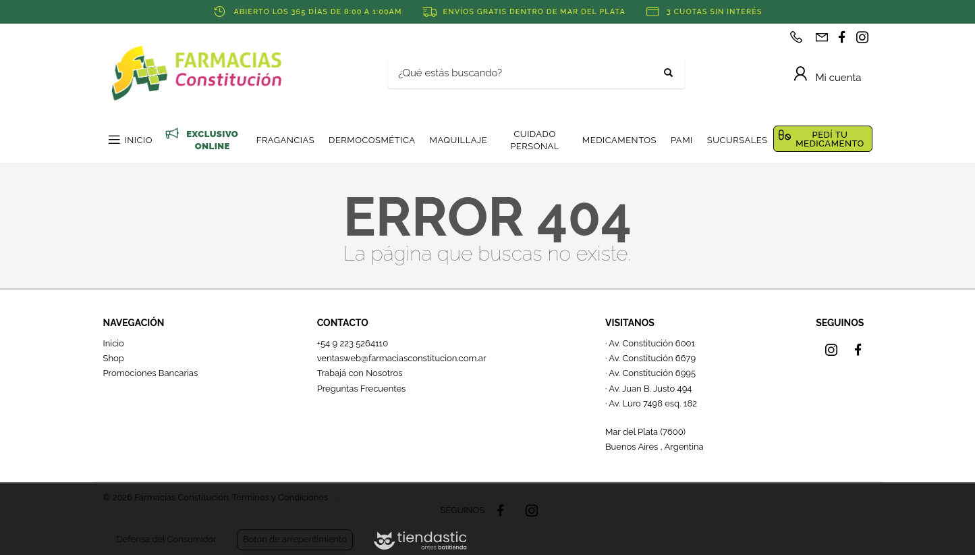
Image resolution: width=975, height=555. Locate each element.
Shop (113, 358)
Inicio (113, 343)
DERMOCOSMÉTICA (372, 140)
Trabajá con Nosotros (360, 373)
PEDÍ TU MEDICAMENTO (830, 139)
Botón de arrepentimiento (295, 539)
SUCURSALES (737, 140)
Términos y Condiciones (280, 497)
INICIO (138, 140)
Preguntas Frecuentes (361, 389)
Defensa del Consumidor (167, 539)
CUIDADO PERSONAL (534, 140)
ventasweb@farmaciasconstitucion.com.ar (401, 358)
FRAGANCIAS (285, 140)
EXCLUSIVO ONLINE (212, 140)
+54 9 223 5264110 (353, 343)
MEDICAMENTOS (619, 140)
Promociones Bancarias (150, 373)
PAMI (682, 140)
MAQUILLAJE (458, 140)
